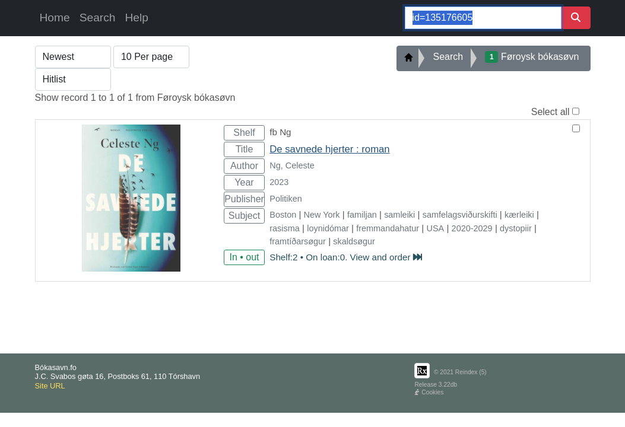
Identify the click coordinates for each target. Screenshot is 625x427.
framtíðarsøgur (297, 241)
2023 (278, 182)
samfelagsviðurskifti (460, 214)
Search (98, 17)
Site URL (50, 385)
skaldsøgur (354, 241)
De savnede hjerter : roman (329, 149)
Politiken (285, 198)
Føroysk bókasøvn (532, 57)
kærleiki (519, 214)
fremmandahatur (387, 228)
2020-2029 (472, 228)
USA (436, 228)
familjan (362, 214)
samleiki (399, 214)
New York (322, 214)
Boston (282, 214)
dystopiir (516, 228)
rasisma (284, 228)
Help (136, 17)
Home (55, 17)
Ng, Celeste (291, 165)
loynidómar (328, 228)
